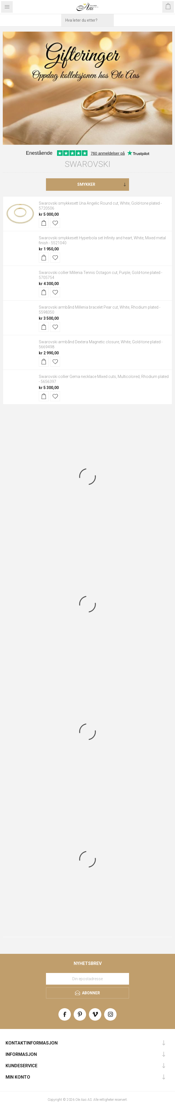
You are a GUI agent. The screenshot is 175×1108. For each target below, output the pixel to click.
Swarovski (87, 164)
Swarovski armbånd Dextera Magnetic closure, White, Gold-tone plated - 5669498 (101, 344)
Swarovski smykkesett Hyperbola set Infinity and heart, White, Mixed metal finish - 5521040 (102, 240)
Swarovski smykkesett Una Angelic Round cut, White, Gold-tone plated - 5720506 (100, 205)
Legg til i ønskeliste (55, 223)
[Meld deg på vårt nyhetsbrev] (87, 979)
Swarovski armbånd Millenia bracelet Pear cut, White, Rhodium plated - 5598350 (99, 309)
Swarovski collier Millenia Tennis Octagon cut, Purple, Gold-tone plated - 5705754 (100, 275)
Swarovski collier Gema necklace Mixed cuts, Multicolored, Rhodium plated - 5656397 (104, 379)
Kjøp (44, 223)
